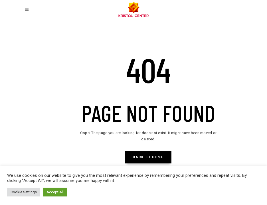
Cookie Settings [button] (24, 192)
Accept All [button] (55, 192)
